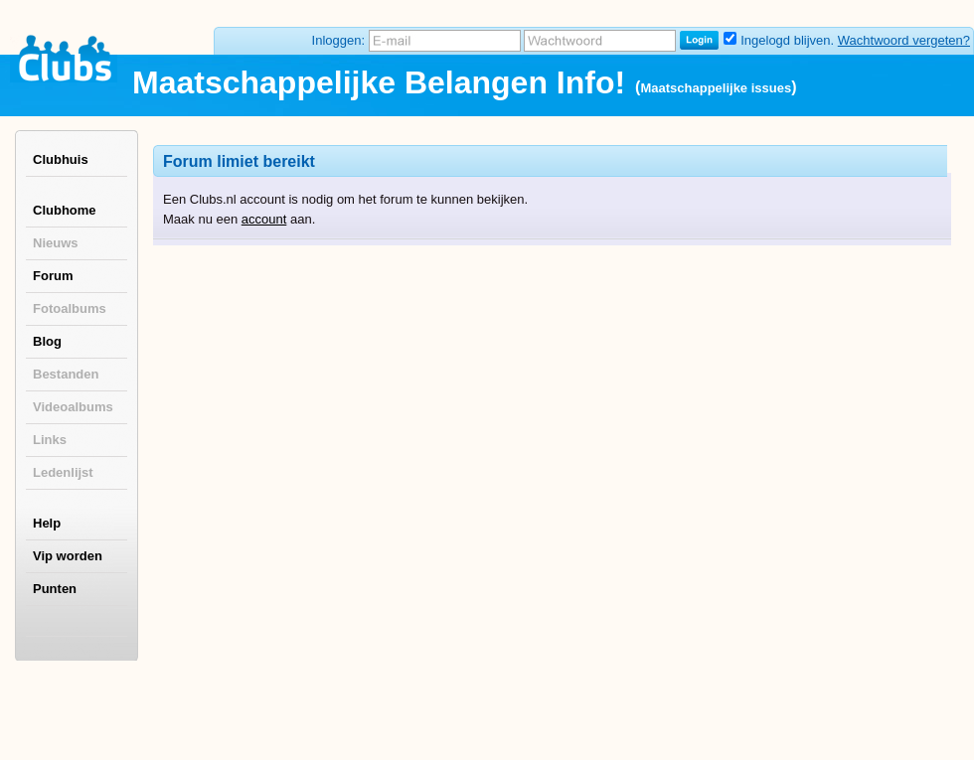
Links (50, 439)
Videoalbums (73, 406)
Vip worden (67, 555)
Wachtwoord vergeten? (904, 40)
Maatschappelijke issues (715, 87)
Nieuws (56, 242)
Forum (53, 275)
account (264, 219)
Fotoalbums (69, 308)
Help (47, 523)
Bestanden (65, 374)
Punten (55, 588)
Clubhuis (60, 159)
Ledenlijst (63, 472)
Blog (47, 341)
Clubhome (64, 210)
